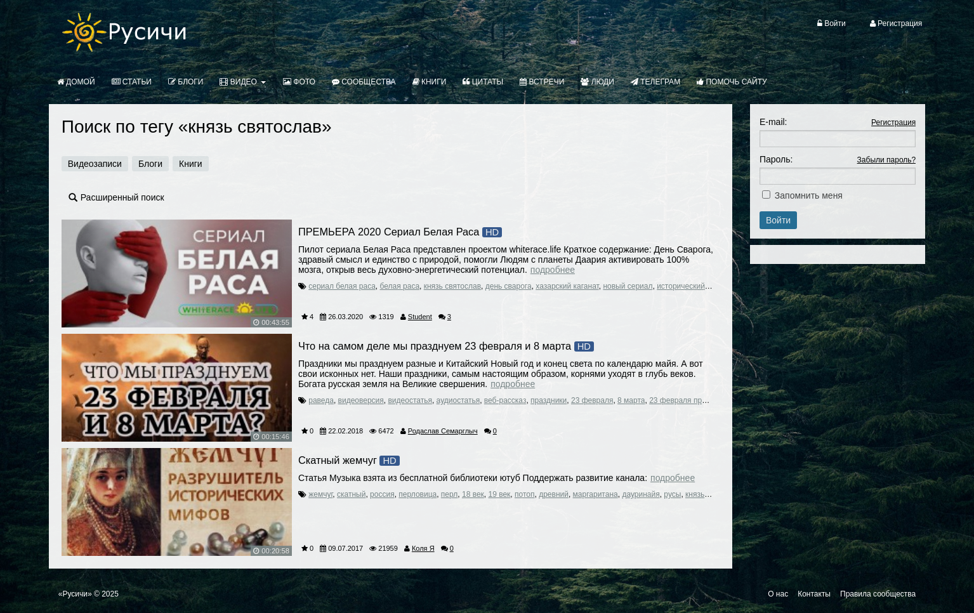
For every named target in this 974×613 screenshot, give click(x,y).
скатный (351, 494)
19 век (500, 494)
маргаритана (595, 494)
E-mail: (773, 122)
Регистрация (893, 122)
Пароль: (776, 159)
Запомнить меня (809, 195)
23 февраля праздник (687, 400)
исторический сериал (694, 286)
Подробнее (552, 270)
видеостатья (409, 400)
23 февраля (592, 400)
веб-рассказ (505, 400)
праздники (548, 400)
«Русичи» (75, 594)
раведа (321, 400)
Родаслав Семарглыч (443, 431)
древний (554, 494)
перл (449, 494)
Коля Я (423, 548)
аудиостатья (458, 400)
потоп (524, 494)
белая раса (400, 286)
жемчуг (320, 494)
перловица (417, 494)
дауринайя (640, 494)
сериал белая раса (342, 286)
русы (672, 494)
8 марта (631, 400)
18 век (473, 494)
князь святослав (452, 286)
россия (382, 494)
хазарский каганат (567, 286)
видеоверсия (361, 400)
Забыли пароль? (886, 159)
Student (420, 316)
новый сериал (627, 286)
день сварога (508, 286)
